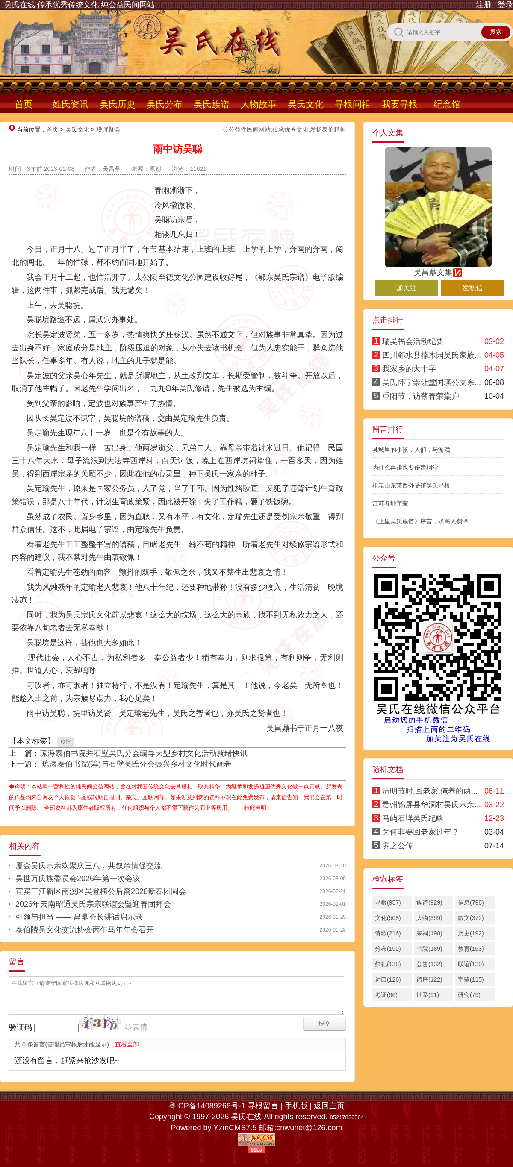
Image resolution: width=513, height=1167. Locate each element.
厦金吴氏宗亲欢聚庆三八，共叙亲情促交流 (88, 865)
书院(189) (429, 948)
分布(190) (388, 948)
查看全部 (127, 1044)
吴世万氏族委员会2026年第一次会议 (77, 878)
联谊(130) (471, 964)
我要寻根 (400, 104)
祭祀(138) (388, 964)
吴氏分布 (165, 104)
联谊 (66, 742)
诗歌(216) (388, 933)
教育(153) (471, 948)
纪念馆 (446, 104)
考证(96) (386, 994)
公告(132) (429, 964)
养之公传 (397, 845)
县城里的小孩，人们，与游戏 (411, 449)
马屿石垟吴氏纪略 (413, 818)
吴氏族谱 (212, 104)
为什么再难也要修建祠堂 (405, 467)
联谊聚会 (108, 129)
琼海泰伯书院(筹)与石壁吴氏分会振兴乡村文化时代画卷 (136, 764)
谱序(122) (429, 979)
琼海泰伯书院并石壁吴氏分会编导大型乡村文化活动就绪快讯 (144, 753)
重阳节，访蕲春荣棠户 (420, 396)
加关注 (406, 287)
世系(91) (427, 994)
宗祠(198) (429, 933)
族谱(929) (429, 902)
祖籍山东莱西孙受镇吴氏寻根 (411, 485)
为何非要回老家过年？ (420, 832)
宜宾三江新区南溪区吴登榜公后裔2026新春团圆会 (100, 891)
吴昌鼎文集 (438, 268)
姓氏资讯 (70, 104)
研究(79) (469, 994)
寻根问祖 (353, 104)
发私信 (472, 287)
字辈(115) (471, 979)
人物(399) (429, 917)
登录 (505, 4)
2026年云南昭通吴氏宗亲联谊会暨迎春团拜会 (93, 904)
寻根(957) (388, 902)
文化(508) (388, 917)
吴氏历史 (118, 104)
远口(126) (388, 979)
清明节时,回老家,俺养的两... (430, 791)
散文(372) (471, 917)
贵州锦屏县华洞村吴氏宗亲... (431, 804)
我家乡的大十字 (409, 369)
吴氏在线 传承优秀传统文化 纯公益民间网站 (79, 4)
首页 (23, 104)
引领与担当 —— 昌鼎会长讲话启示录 (79, 917)
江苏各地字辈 (390, 503)
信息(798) (471, 902)
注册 (483, 4)
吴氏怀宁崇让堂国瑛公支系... (431, 382)
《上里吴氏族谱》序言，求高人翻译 (420, 521)
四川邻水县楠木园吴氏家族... (431, 355)
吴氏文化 (306, 104)
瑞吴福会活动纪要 (413, 341)
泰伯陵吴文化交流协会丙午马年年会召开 (84, 930)
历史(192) (471, 933)
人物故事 (259, 104)
